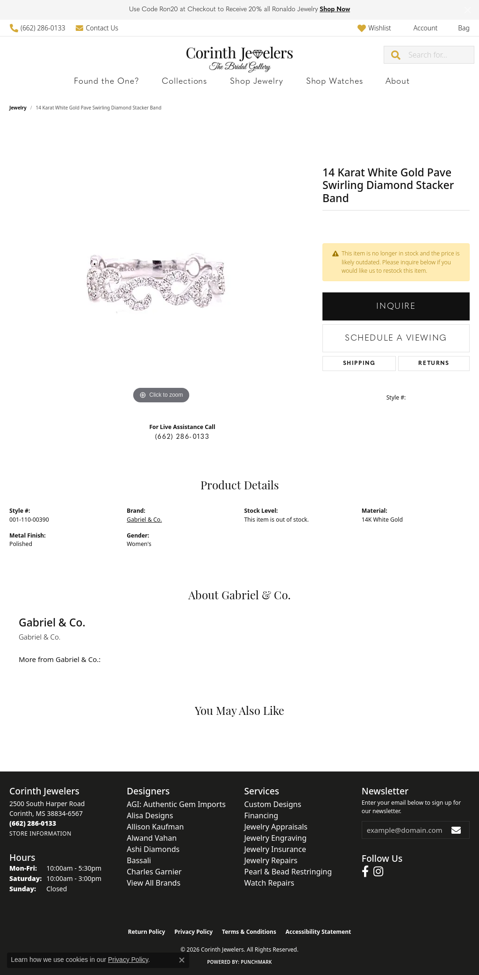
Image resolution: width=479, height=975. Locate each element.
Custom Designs (272, 804)
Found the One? (139, 82)
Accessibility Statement (318, 932)
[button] (374, 28)
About (358, 82)
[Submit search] (396, 54)
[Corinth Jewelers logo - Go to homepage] (239, 54)
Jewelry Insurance (275, 849)
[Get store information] (40, 833)
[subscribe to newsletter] (456, 830)
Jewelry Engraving (275, 838)
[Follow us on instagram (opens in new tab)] (378, 871)
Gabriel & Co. (144, 520)
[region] (161, 265)
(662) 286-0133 (182, 437)
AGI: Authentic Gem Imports (176, 804)
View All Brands (153, 883)
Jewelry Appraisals (275, 827)
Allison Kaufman (155, 827)
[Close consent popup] (182, 960)
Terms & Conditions (249, 932)
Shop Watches (312, 82)
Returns (433, 363)
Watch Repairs (269, 883)
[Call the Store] (32, 823)
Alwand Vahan (152, 838)
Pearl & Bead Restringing (288, 871)
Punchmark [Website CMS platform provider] (256, 962)
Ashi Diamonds (153, 849)
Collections (199, 82)
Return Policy (146, 932)
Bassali (139, 860)
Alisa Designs (150, 815)
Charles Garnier (154, 871)
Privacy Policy (193, 932)
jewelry (18, 107)
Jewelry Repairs (271, 860)
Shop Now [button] (335, 9)
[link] (37, 28)
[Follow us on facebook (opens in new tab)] (365, 871)
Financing (261, 815)
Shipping (359, 363)
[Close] (467, 10)
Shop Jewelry (253, 82)
